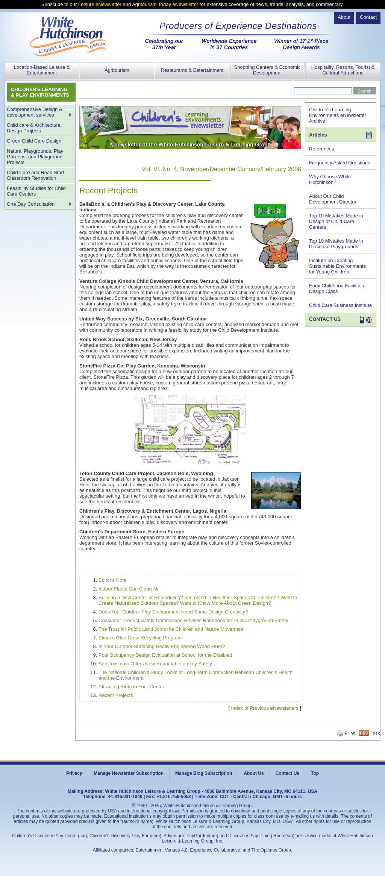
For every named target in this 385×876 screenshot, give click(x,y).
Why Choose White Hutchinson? (330, 179)
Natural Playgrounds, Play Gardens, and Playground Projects (35, 156)
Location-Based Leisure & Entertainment (42, 70)
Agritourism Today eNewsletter (165, 4)
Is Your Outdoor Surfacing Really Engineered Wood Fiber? (162, 646)
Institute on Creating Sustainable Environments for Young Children (337, 266)
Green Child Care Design (34, 141)
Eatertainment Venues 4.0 (162, 850)
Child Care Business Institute (340, 305)
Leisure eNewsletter (99, 4)
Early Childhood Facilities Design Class (336, 288)
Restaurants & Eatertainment (192, 70)
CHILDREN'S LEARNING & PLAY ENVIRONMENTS (40, 92)
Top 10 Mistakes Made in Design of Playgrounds (336, 243)
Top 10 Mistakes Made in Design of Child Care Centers (336, 221)
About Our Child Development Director (332, 199)
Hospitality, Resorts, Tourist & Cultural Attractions (343, 70)
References (321, 149)
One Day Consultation (31, 204)
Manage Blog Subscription (203, 773)
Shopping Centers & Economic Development (267, 70)
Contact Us (287, 773)
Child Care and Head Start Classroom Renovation (35, 175)
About (344, 17)
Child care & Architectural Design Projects (34, 128)
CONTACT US (325, 319)
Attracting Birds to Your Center (131, 686)
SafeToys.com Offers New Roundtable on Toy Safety (155, 663)
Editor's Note (112, 580)
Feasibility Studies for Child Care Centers (36, 191)
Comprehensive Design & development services (34, 112)
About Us (254, 773)
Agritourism (117, 70)
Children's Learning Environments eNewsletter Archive (337, 115)
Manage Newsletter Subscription (129, 773)
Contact (368, 17)
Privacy (74, 773)
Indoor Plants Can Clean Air (129, 589)
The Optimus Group (271, 850)
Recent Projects (116, 695)
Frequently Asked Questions (339, 162)
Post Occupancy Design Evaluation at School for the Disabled (165, 655)
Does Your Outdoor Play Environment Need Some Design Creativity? (173, 612)
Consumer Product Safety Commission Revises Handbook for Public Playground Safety (193, 620)
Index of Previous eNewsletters (265, 708)
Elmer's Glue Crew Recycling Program (140, 638)
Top (315, 773)
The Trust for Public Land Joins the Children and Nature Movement (171, 629)
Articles (318, 135)
